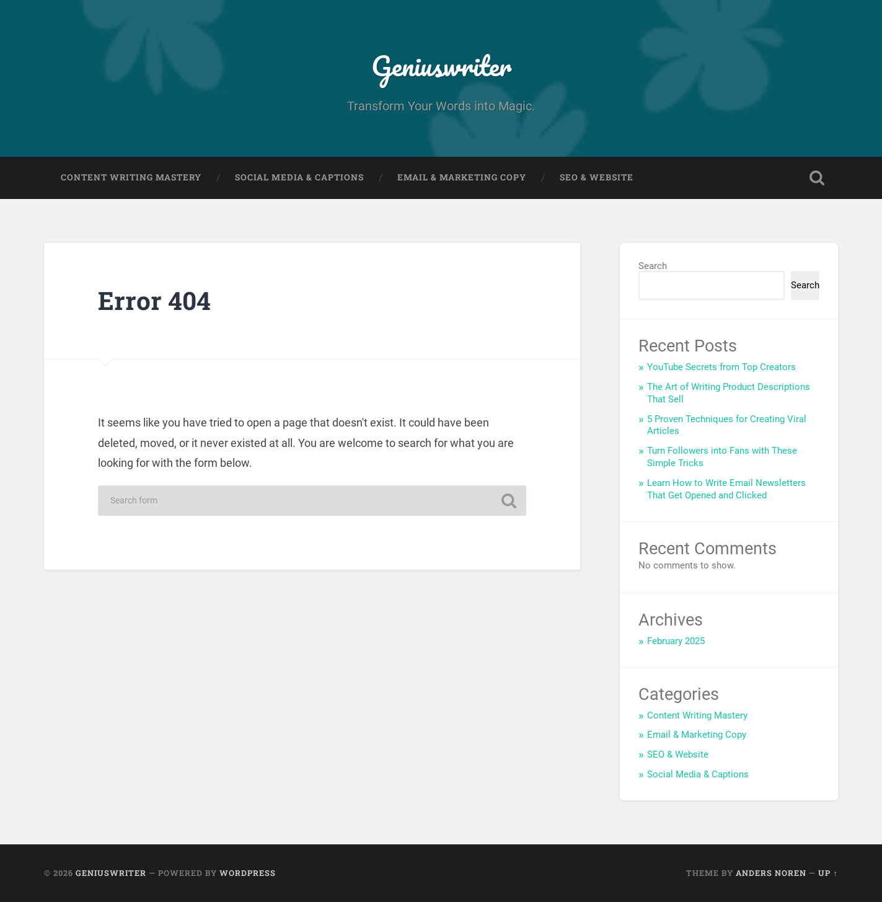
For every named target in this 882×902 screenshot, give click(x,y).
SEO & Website (596, 177)
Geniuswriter (441, 65)
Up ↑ (827, 873)
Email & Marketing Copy (461, 177)
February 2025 (676, 641)
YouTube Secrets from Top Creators (721, 367)
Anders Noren (771, 873)
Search (652, 266)
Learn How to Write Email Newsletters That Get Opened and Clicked (726, 489)
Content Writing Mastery (131, 177)
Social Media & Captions (299, 177)
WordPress (247, 873)
